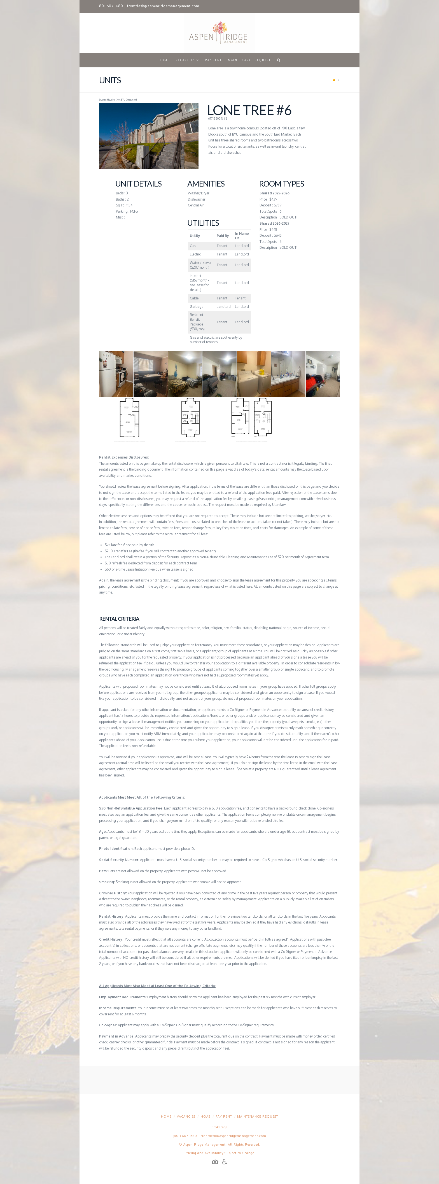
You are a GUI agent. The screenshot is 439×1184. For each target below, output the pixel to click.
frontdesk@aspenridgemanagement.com (163, 6)
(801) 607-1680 (185, 1136)
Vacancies (186, 1116)
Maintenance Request (257, 1116)
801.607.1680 (111, 6)
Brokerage (219, 1127)
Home (166, 1116)
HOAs (206, 1116)
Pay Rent (224, 1116)
